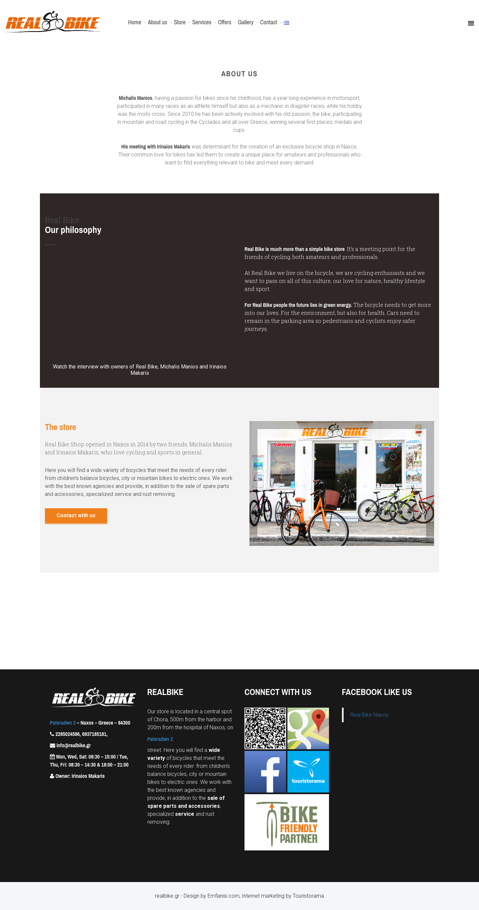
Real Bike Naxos (369, 715)
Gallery (245, 22)
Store (180, 22)
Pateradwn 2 (63, 722)
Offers (224, 22)
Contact (268, 22)
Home (134, 22)
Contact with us (76, 515)
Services (201, 22)
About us (157, 22)
